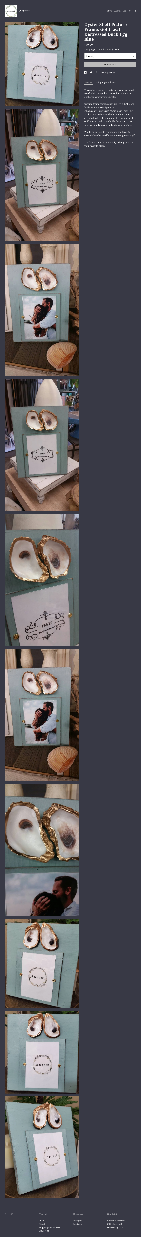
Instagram (78, 1221)
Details (88, 82)
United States (104, 49)
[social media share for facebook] (85, 73)
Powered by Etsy (115, 1227)
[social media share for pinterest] (96, 73)
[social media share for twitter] (91, 73)
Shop (109, 10)
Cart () (126, 10)
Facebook (77, 1224)
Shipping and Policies (49, 1227)
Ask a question (108, 73)
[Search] (135, 11)
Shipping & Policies (105, 82)
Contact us (44, 1231)
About (117, 10)
